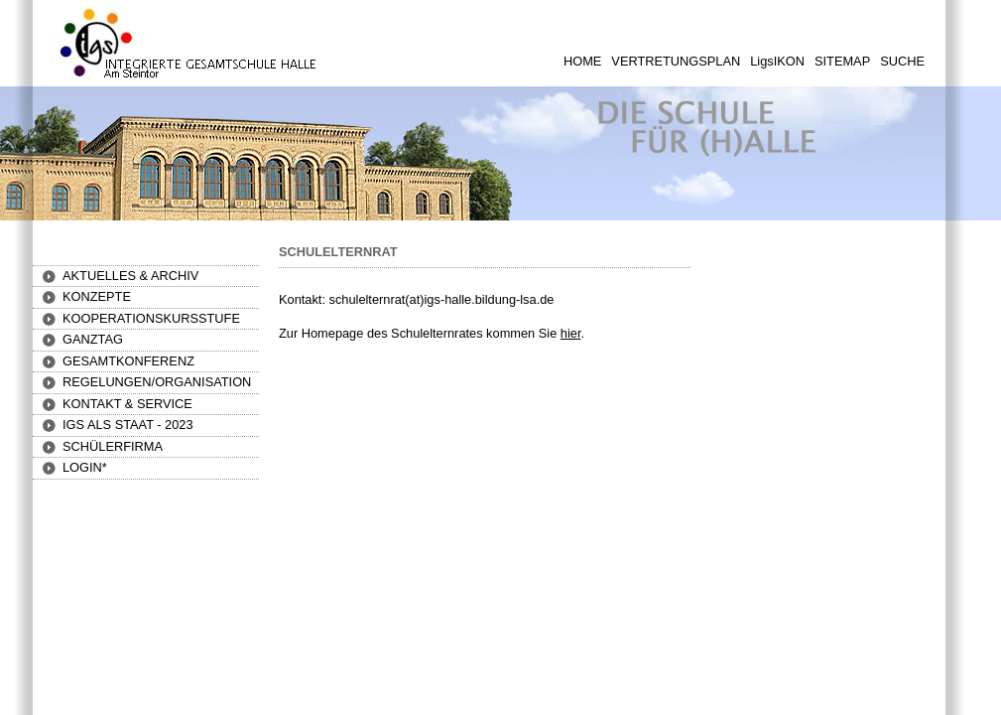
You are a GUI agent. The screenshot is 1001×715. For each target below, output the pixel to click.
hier (571, 333)
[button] (97, 296)
